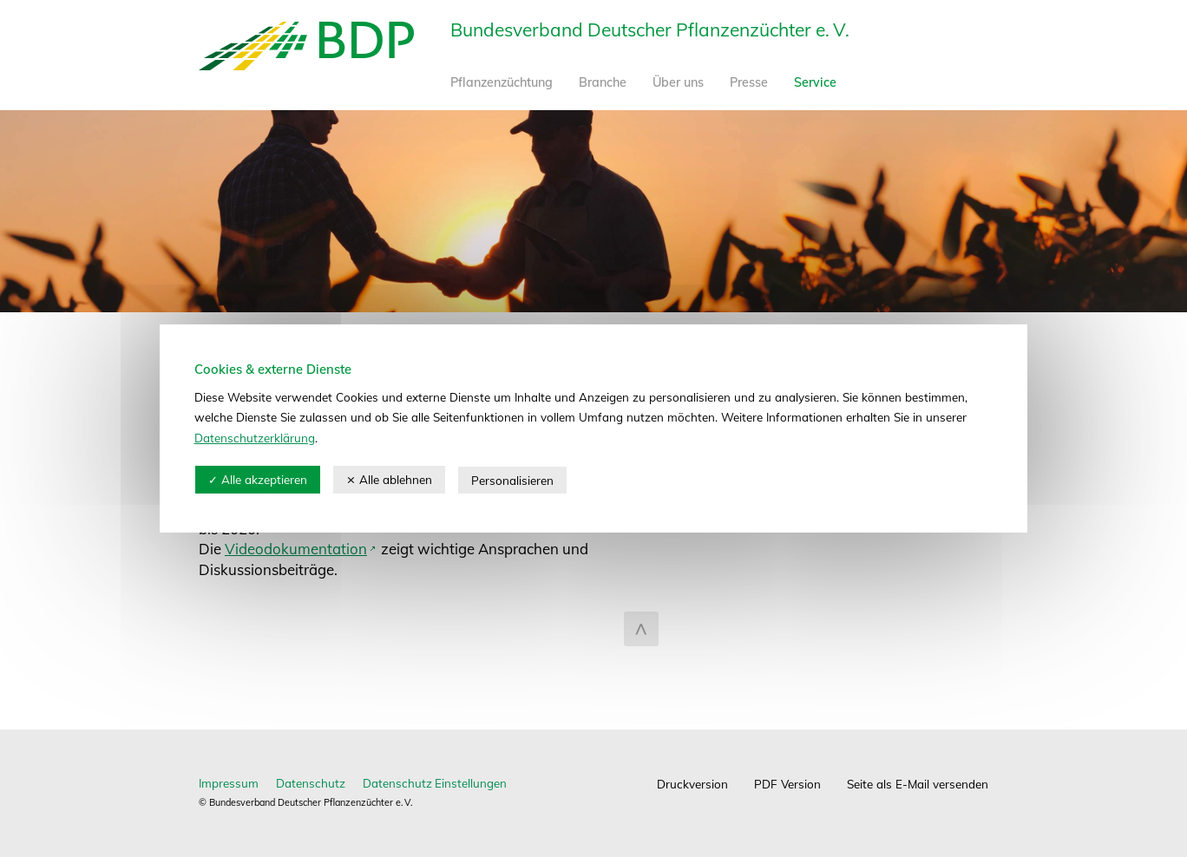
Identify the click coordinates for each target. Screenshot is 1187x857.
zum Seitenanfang (641, 629)
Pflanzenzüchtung (501, 82)
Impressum (229, 782)
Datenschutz (310, 782)
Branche (602, 82)
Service (815, 82)
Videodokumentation (296, 549)
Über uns (678, 82)
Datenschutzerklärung (255, 438)
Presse (749, 82)
